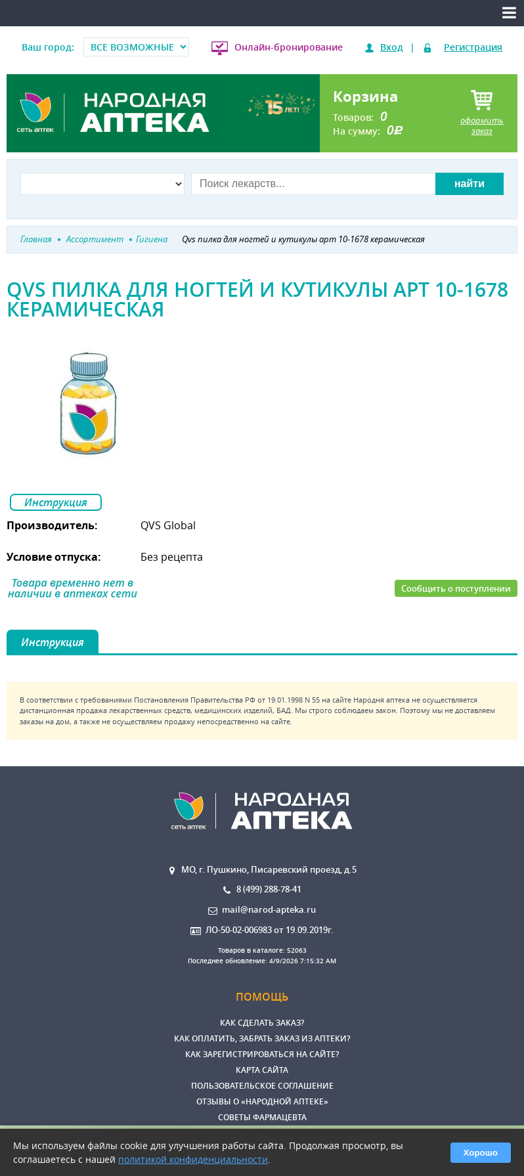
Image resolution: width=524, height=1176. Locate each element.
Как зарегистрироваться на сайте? (262, 1054)
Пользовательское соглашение (262, 1085)
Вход (391, 47)
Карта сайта (262, 1070)
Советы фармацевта (262, 1117)
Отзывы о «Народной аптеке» (262, 1101)
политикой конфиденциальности (193, 1159)
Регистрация (473, 47)
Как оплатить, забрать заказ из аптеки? (262, 1038)
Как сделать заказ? (262, 1022)
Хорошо (481, 1153)
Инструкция (55, 502)
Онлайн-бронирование (288, 47)
